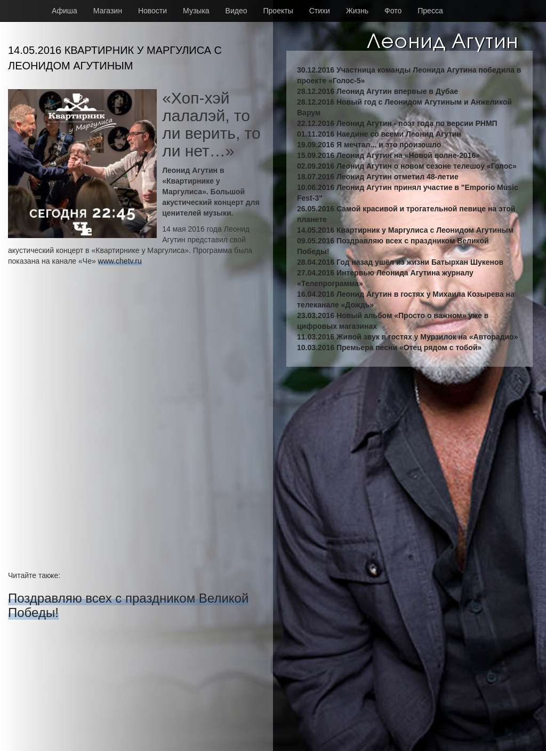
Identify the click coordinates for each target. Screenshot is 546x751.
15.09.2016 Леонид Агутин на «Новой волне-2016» (388, 155)
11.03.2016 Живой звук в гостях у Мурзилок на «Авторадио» (407, 337)
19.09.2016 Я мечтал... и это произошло (369, 144)
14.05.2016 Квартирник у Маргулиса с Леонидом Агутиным (405, 230)
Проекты (278, 10)
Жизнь (357, 10)
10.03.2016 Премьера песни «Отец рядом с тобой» (389, 347)
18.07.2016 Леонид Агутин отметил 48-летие (378, 176)
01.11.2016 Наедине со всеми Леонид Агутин (379, 134)
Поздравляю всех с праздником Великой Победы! (128, 605)
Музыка (196, 10)
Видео (236, 10)
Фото (393, 10)
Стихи (319, 10)
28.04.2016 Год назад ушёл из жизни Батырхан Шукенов (400, 262)
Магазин (107, 10)
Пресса (430, 10)
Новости (152, 10)
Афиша (64, 10)
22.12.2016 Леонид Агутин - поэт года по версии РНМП (397, 123)
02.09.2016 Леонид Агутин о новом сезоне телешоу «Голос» (407, 166)
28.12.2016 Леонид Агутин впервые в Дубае (377, 91)
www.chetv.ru (120, 261)
